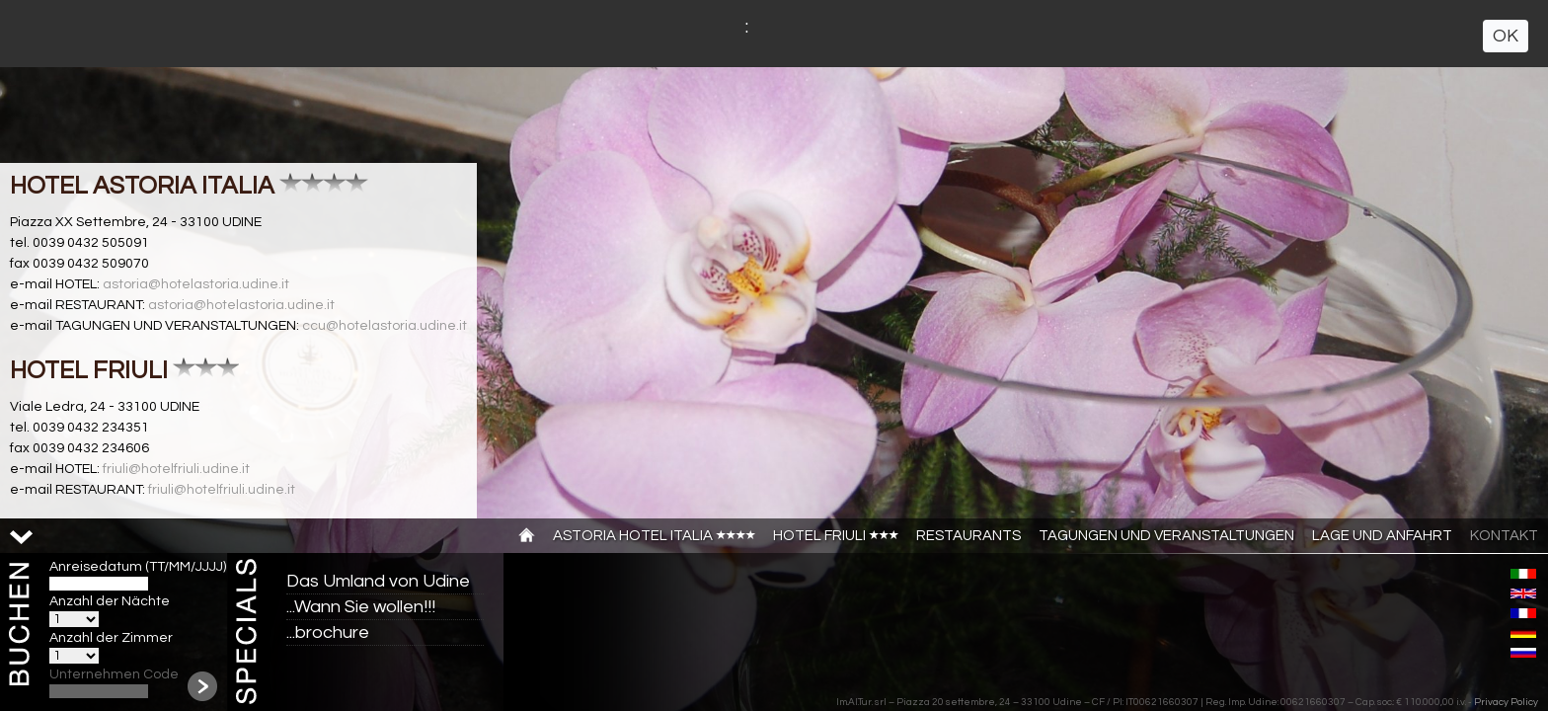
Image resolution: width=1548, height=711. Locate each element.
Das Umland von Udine (378, 581)
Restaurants (968, 535)
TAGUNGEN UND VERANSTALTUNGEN (1166, 535)
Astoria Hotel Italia (654, 535)
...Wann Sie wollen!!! (360, 606)
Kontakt (1504, 535)
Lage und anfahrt (1382, 535)
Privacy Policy (1506, 702)
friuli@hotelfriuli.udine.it (176, 469)
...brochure (327, 632)
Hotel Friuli (835, 535)
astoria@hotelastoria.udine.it (196, 284)
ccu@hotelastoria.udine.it (384, 326)
